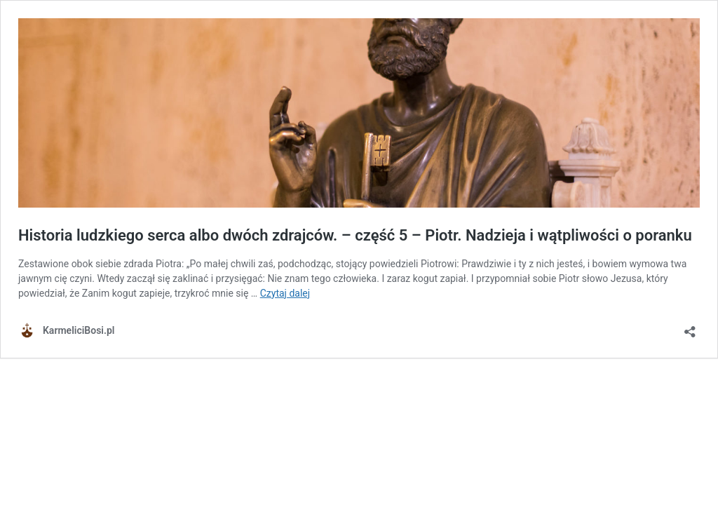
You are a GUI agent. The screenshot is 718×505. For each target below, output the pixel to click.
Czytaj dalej (285, 293)
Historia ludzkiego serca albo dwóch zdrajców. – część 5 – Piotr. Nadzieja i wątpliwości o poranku (355, 235)
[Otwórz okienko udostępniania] (690, 327)
